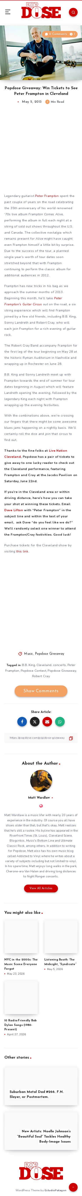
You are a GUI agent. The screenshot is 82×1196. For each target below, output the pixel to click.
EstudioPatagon (55, 1190)
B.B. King (28, 665)
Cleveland (44, 665)
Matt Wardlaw (39, 798)
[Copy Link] (41, 738)
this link (22, 551)
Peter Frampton (47, 196)
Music (28, 654)
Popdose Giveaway (49, 654)
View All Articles (41, 888)
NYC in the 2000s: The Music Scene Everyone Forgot (21, 964)
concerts (59, 665)
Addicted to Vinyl (29, 856)
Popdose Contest (33, 671)
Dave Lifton (13, 510)
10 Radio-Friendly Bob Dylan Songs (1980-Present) (20, 1025)
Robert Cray (41, 676)
